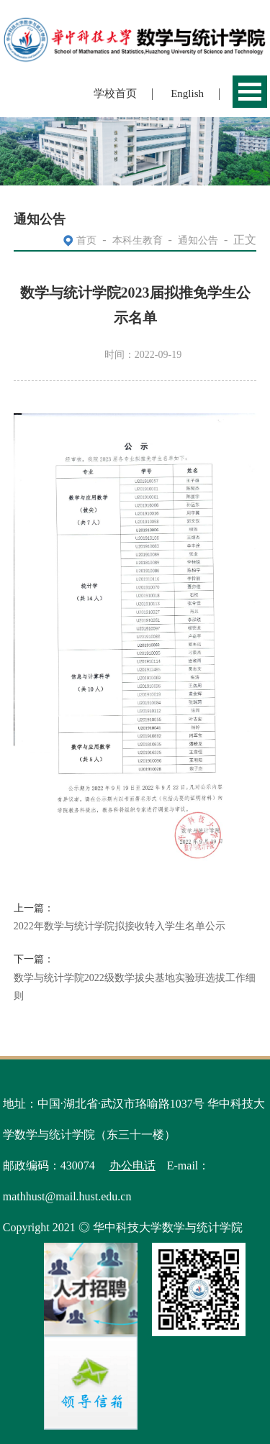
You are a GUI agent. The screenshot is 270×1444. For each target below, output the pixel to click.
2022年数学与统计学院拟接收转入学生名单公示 (119, 926)
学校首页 (115, 93)
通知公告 (198, 240)
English (187, 93)
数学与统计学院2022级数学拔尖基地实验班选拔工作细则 (135, 987)
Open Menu (250, 91)
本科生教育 (137, 240)
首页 (86, 240)
